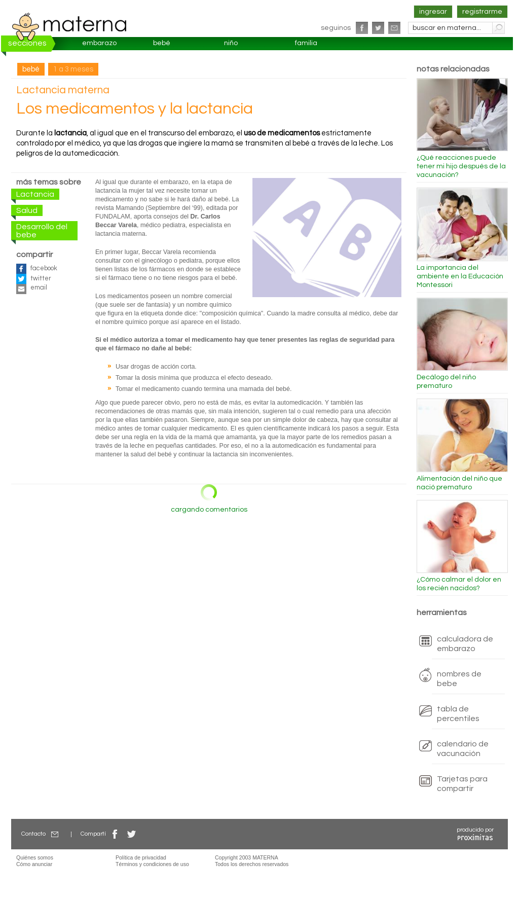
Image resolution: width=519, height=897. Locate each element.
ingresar (433, 11)
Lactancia (35, 194)
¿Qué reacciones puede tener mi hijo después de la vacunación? (461, 166)
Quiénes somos (34, 857)
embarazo (99, 43)
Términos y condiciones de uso (152, 864)
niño (231, 43)
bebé (161, 43)
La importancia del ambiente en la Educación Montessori (460, 276)
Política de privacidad (141, 857)
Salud (27, 210)
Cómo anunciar (34, 864)
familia (306, 43)
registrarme (482, 11)
